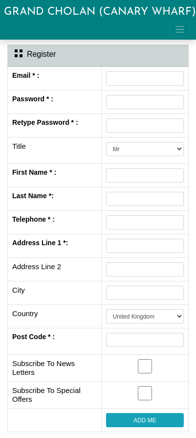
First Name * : (34, 172)
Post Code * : (33, 337)
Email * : (25, 75)
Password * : (32, 99)
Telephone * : (33, 219)
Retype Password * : (45, 122)
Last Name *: (33, 196)
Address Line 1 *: (40, 243)
